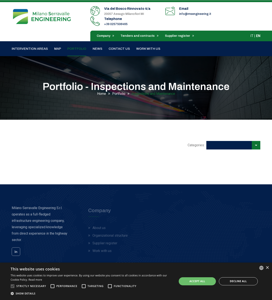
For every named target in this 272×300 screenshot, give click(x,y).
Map (57, 48)
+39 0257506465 (116, 24)
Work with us (148, 48)
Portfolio (76, 48)
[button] (91, 293)
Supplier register (179, 35)
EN (258, 36)
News (97, 48)
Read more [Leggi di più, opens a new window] (35, 280)
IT (251, 36)
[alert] (136, 281)
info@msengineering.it (195, 14)
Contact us (119, 48)
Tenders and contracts (139, 35)
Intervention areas (30, 48)
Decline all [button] (238, 281)
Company (105, 35)
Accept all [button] (197, 281)
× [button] (267, 267)
